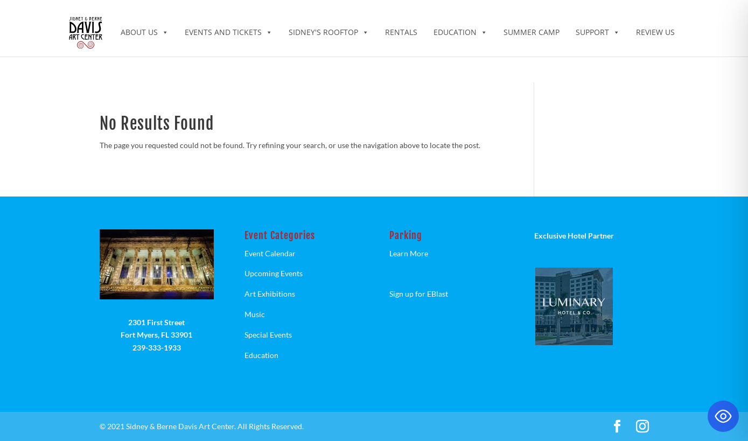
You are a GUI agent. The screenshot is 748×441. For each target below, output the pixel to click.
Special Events (268, 334)
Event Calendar (270, 253)
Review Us (655, 32)
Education (460, 32)
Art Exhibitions (269, 293)
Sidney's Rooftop (329, 32)
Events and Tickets (228, 32)
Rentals (401, 32)
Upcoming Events (273, 273)
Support (598, 32)
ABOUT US (145, 32)
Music (254, 314)
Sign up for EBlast (418, 293)
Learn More (408, 253)
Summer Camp (532, 32)
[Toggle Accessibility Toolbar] (723, 416)
